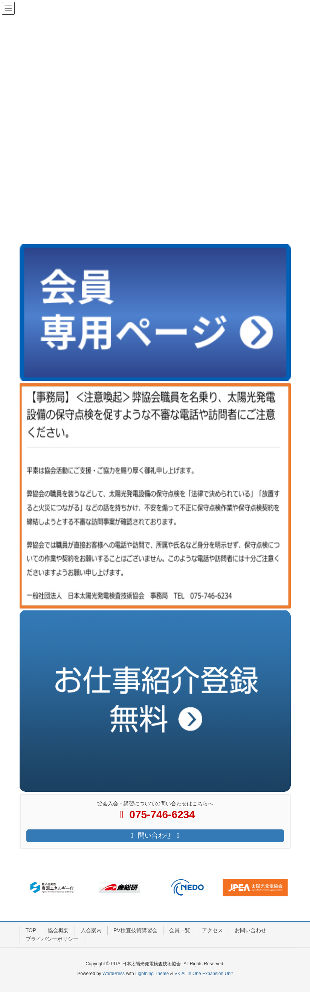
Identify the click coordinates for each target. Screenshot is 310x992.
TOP (31, 930)
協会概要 (58, 930)
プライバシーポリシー (52, 939)
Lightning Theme (152, 973)
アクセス (212, 930)
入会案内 (91, 930)
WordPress (113, 973)
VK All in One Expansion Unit (203, 973)
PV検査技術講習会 (135, 930)
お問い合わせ (250, 930)
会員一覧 (179, 930)
